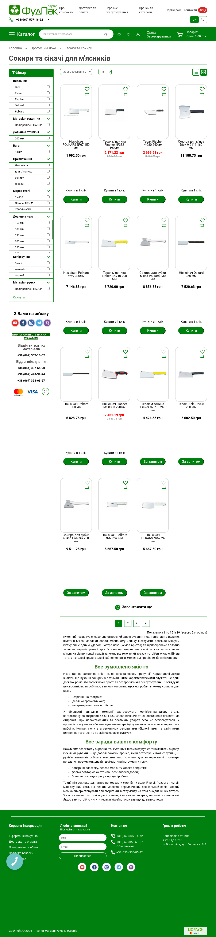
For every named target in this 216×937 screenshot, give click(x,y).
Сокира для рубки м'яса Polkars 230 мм (152, 276)
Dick (17, 87)
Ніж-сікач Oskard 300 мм (76, 405)
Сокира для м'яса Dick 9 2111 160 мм (191, 145)
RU (202, 19)
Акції (202, 10)
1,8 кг (18, 152)
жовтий (20, 269)
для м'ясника (23, 171)
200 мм (19, 138)
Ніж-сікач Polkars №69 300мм (76, 274)
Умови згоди (17, 858)
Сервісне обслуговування (117, 10)
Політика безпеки (21, 853)
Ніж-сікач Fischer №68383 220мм (114, 405)
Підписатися (82, 856)
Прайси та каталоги (146, 10)
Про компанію (66, 10)
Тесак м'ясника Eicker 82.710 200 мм (114, 276)
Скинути (19, 297)
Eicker (18, 93)
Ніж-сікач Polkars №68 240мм (114, 536)
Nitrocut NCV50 (24, 203)
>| (146, 623)
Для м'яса (21, 165)
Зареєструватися (159, 36)
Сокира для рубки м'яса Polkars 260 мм (76, 538)
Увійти (151, 32)
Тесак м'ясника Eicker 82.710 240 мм (152, 407)
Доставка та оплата (87, 10)
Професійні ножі (43, 48)
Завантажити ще (133, 607)
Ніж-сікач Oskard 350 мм (191, 274)
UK (194, 19)
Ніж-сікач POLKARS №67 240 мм (152, 538)
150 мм (19, 223)
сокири (19, 177)
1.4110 (19, 197)
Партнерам (173, 10)
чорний (19, 275)
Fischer (19, 99)
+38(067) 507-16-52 (29, 19)
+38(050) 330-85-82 (129, 852)
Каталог (22, 34)
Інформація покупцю (23, 836)
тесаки (19, 183)
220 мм (19, 247)
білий (18, 263)
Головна (15, 48)
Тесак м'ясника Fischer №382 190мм (114, 145)
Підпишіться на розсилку (75, 829)
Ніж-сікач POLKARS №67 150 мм (76, 145)
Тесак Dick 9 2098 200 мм (191, 405)
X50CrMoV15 (23, 209)
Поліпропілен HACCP (28, 125)
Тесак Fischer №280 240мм (153, 143)
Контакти (190, 10)
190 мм (19, 235)
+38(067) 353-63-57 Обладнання (129, 844)
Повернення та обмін (23, 847)
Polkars (19, 111)
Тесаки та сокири (78, 48)
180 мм (19, 229)
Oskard (19, 105)
